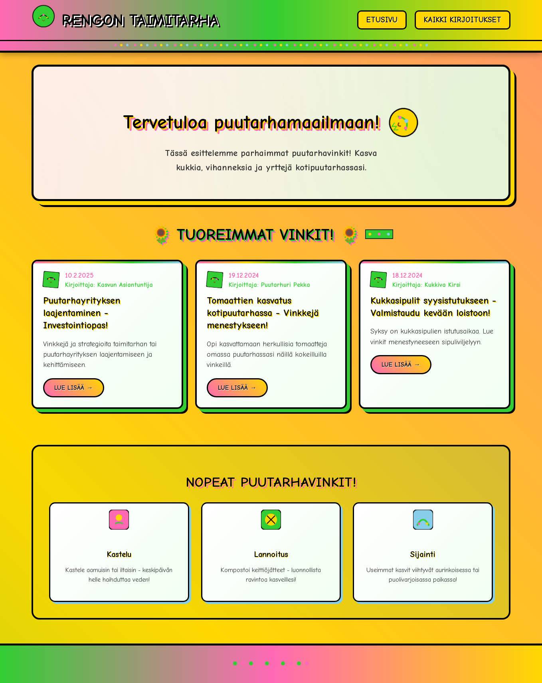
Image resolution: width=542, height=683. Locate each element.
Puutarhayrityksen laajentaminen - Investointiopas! (81, 313)
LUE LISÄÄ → (73, 387)
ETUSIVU (382, 20)
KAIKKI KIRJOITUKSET (462, 20)
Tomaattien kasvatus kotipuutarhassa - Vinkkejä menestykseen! (263, 313)
